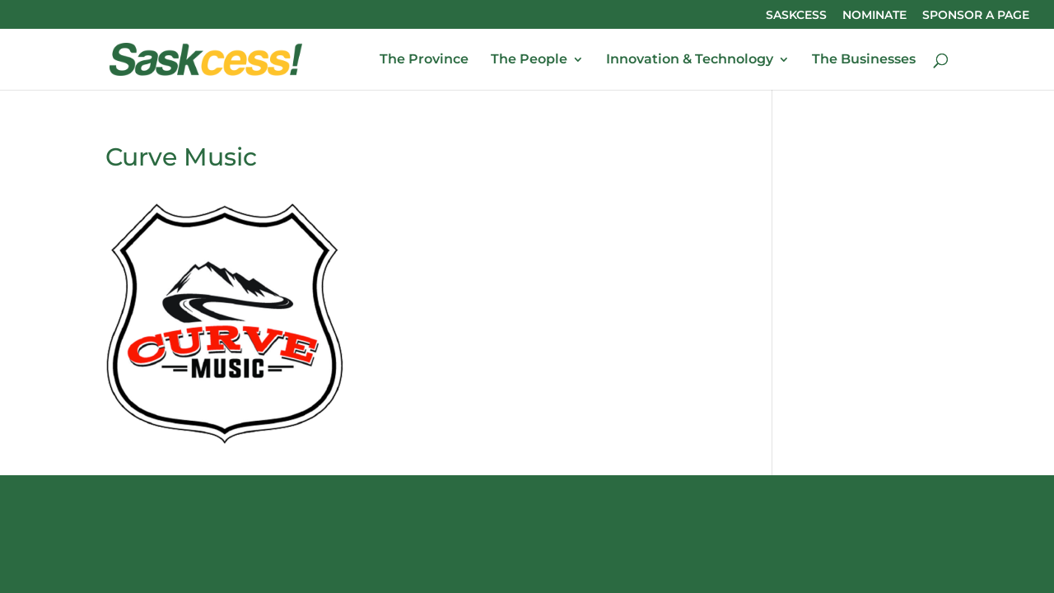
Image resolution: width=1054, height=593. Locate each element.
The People (529, 60)
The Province (424, 60)
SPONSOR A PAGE (975, 15)
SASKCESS (796, 15)
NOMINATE (874, 15)
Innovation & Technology (689, 60)
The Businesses (864, 60)
